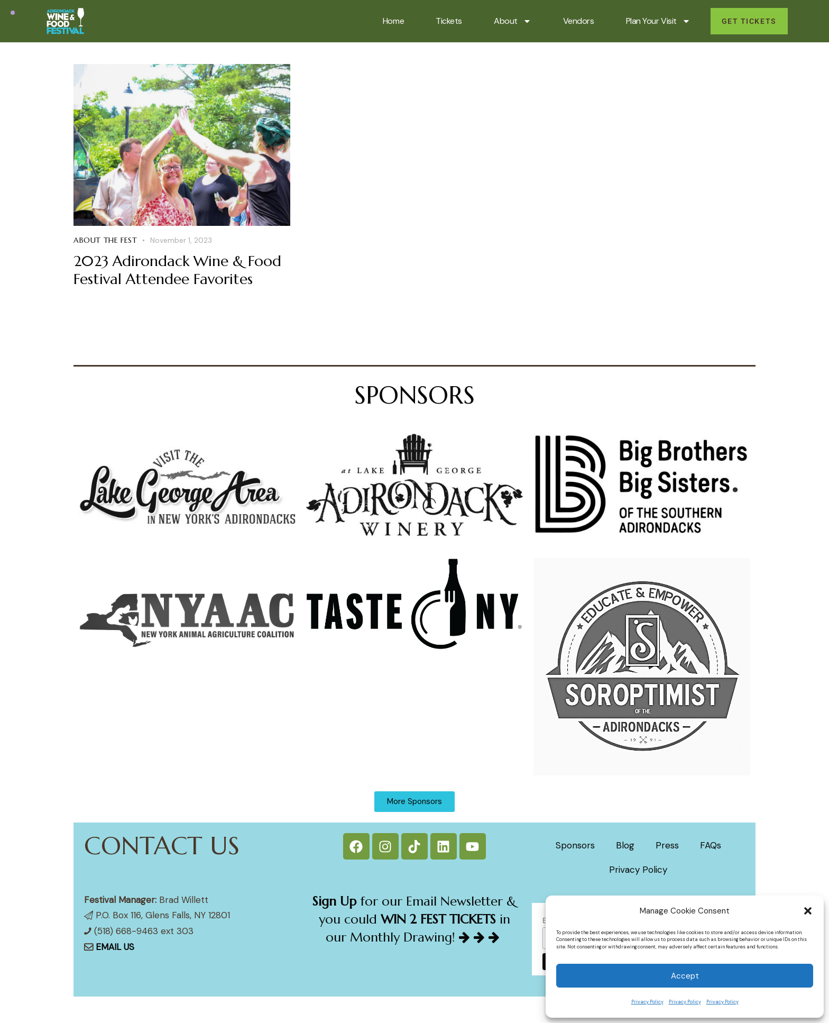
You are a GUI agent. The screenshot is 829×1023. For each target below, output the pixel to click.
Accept (685, 976)
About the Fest (105, 240)
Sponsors (575, 845)
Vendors (578, 20)
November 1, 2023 (181, 240)
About (512, 21)
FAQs (710, 845)
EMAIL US (115, 947)
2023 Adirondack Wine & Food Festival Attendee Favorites (177, 270)
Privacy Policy (647, 1002)
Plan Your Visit (658, 21)
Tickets (449, 20)
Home (393, 20)
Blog (625, 845)
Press (667, 845)
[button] (808, 911)
